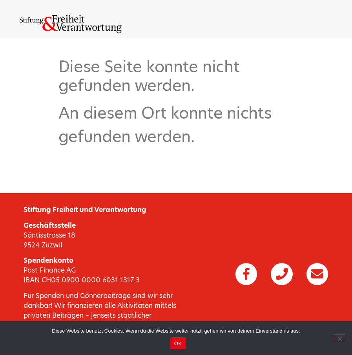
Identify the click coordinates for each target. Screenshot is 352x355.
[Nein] (339, 337)
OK (178, 343)
